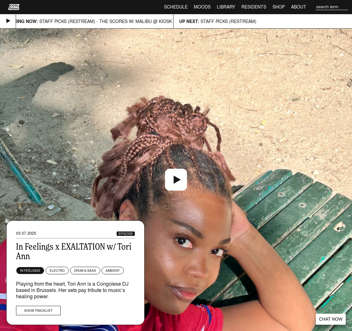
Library (226, 7)
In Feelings (30, 270)
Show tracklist (38, 310)
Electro (57, 270)
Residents (253, 7)
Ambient (113, 270)
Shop (278, 7)
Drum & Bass (85, 270)
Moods (202, 7)
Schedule (176, 7)
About (298, 7)
